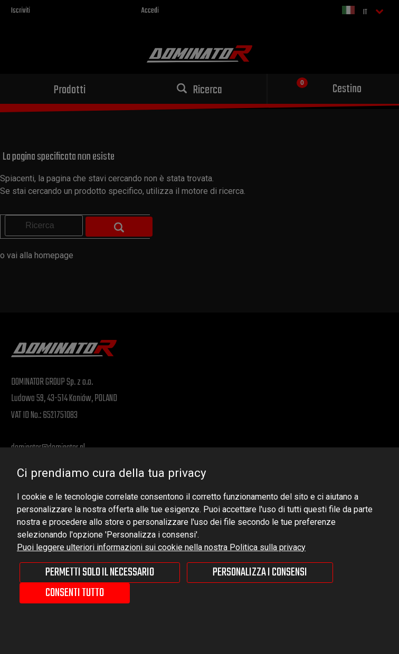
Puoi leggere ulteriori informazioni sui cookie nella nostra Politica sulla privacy (161, 547)
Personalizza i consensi (260, 572)
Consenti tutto (74, 593)
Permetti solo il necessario (99, 572)
